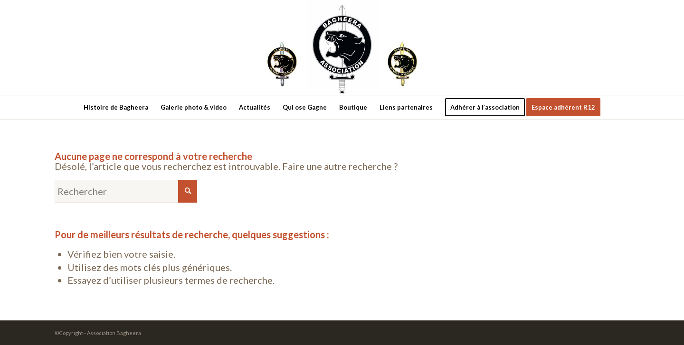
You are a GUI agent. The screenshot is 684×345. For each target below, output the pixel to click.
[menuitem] (115, 107)
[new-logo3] (342, 47)
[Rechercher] (126, 191)
